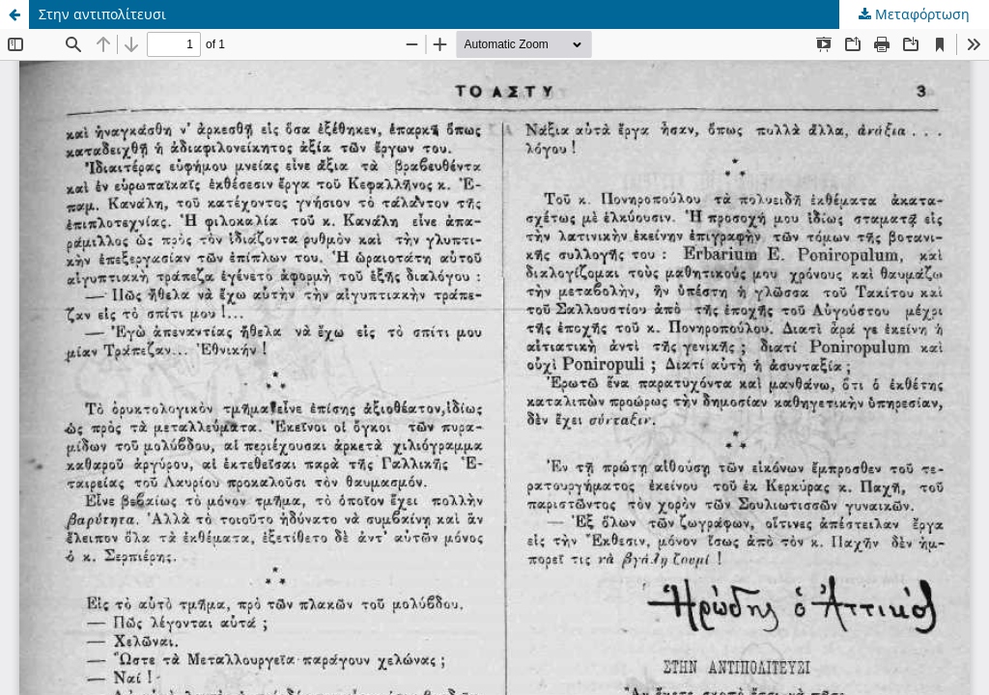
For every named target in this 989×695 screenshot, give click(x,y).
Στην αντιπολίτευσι (102, 14)
